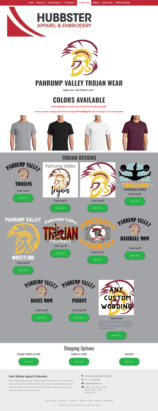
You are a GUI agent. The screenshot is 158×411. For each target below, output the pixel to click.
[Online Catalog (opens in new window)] (122, 3)
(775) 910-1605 (94, 379)
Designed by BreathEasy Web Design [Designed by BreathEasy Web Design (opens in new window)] (93, 405)
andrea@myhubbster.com (115, 324)
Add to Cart (23, 198)
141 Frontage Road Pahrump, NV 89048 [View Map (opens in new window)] (97, 376)
